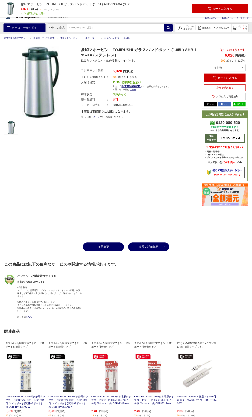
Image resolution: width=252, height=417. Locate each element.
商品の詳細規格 (149, 246)
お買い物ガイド (211, 18)
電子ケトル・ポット (69, 38)
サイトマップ (242, 18)
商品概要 (103, 246)
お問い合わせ (227, 18)
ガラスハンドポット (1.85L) (117, 38)
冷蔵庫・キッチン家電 (43, 38)
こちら (133, 89)
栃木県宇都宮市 (131, 86)
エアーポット (91, 38)
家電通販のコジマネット (15, 38)
